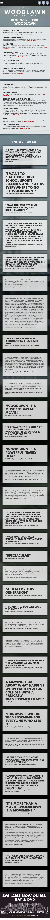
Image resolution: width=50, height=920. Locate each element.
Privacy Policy (34, 915)
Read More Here (31, 40)
